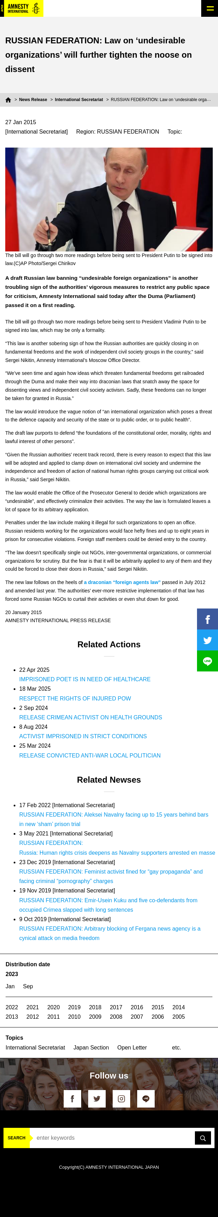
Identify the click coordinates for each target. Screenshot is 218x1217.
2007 (137, 1017)
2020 (53, 1007)
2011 (53, 1017)
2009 (95, 1017)
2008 (116, 1017)
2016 (137, 1007)
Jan (10, 986)
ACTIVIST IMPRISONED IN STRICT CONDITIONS (83, 736)
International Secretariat (79, 99)
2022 (12, 1007)
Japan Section (91, 1048)
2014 (179, 1007)
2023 (12, 974)
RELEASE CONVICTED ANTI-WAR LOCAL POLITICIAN (90, 756)
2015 (158, 1007)
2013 (12, 1017)
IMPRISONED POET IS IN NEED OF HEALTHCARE (84, 679)
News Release (33, 99)
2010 (74, 1017)
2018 (95, 1007)
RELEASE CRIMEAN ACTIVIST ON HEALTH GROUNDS (90, 717)
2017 (116, 1007)
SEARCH (17, 1138)
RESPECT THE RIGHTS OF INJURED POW (75, 699)
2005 (179, 1017)
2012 (33, 1017)
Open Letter (132, 1048)
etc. (176, 1048)
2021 (33, 1007)
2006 (158, 1017)
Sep (28, 986)
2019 (74, 1007)
